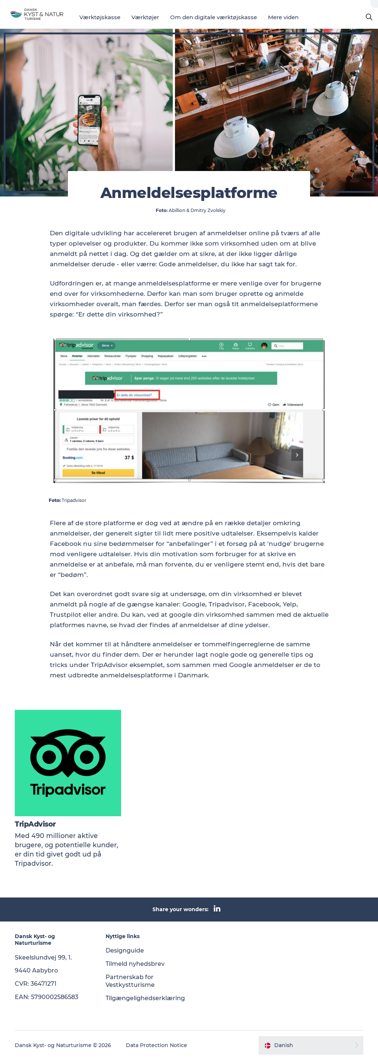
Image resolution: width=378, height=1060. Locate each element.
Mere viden (283, 17)
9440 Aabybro (36, 970)
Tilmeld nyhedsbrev (135, 963)
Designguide (125, 950)
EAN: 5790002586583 (46, 997)
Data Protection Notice (156, 1045)
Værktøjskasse (99, 17)
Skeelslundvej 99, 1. (43, 957)
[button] (311, 1045)
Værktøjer (145, 17)
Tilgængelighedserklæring (145, 998)
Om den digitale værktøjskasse (213, 17)
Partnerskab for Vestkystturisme (130, 981)
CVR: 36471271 (35, 983)
